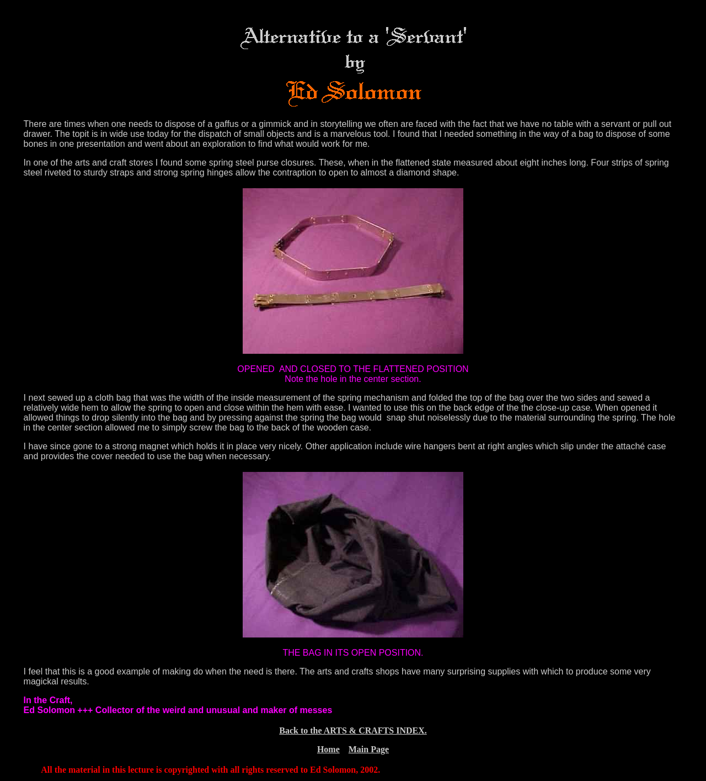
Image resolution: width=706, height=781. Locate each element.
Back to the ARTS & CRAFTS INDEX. (352, 730)
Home (328, 749)
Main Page (369, 749)
